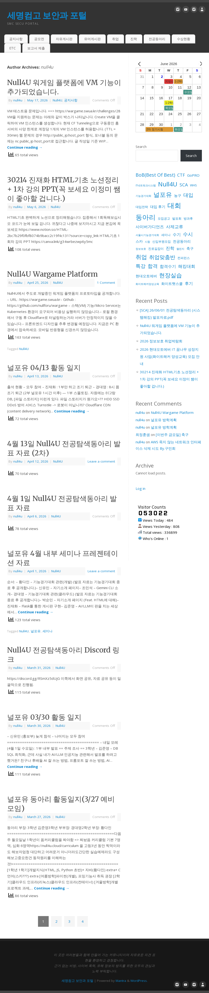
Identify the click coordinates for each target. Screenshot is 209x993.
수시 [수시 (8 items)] (188, 234)
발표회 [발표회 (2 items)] (176, 218)
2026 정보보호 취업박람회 (161, 341)
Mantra (121, 981)
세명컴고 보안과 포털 (46, 15)
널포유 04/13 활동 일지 (44, 367)
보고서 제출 (36, 48)
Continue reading (25, 147)
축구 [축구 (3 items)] (190, 248)
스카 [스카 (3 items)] (139, 241)
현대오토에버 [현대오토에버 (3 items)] (146, 276)
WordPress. (138, 981)
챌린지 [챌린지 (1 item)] (180, 249)
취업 (115, 39)
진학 (133, 39)
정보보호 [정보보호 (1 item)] (141, 249)
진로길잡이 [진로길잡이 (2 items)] (156, 248)
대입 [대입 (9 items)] (188, 194)
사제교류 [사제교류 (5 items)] (174, 226)
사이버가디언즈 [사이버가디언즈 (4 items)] (150, 226)
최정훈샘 (143, 434)
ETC (12, 48)
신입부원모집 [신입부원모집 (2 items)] (161, 241)
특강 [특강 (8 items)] (141, 266)
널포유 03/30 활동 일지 (44, 717)
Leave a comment (101, 461)
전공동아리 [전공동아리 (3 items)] (182, 241)
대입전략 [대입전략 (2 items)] (142, 207)
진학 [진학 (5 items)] (170, 248)
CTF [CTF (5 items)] (181, 175)
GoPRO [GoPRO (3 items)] (193, 175)
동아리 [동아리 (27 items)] (146, 217)
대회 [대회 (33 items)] (174, 205)
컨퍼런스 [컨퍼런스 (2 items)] (183, 258)
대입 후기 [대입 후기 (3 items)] (157, 206)
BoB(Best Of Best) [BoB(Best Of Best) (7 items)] (155, 175)
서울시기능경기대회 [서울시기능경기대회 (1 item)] (147, 235)
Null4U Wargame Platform (52, 274)
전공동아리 (157, 39)
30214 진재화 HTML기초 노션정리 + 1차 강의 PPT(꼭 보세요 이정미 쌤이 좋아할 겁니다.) (64, 189)
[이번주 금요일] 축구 (172, 434)
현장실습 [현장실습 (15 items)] (170, 275)
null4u (47, 67)
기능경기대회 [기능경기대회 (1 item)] (143, 196)
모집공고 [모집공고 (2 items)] (164, 218)
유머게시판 (92, 39)
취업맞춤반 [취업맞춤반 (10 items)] (162, 257)
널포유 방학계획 (164, 419)
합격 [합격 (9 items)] (153, 265)
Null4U (57, 100)
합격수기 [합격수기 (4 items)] (168, 266)
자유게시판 (64, 39)
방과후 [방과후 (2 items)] (188, 218)
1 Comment (106, 282)
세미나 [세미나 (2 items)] (166, 235)
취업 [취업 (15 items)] (141, 257)
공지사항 (16, 39)
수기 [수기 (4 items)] (177, 234)
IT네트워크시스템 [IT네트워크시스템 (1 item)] (146, 185)
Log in (140, 488)
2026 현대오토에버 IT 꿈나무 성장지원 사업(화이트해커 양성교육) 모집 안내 (170, 356)
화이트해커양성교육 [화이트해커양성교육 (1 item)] (147, 284)
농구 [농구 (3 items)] (177, 195)
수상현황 (183, 39)
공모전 (39, 39)
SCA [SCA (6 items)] (184, 185)
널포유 (36, 631)
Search (141, 146)
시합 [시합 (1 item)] (147, 241)
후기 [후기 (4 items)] (189, 283)
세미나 (47, 631)
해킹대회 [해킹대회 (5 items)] (186, 266)
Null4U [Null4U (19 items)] (167, 184)
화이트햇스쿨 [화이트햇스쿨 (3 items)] (172, 283)
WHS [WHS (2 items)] (193, 185)
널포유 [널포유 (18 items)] (162, 194)
